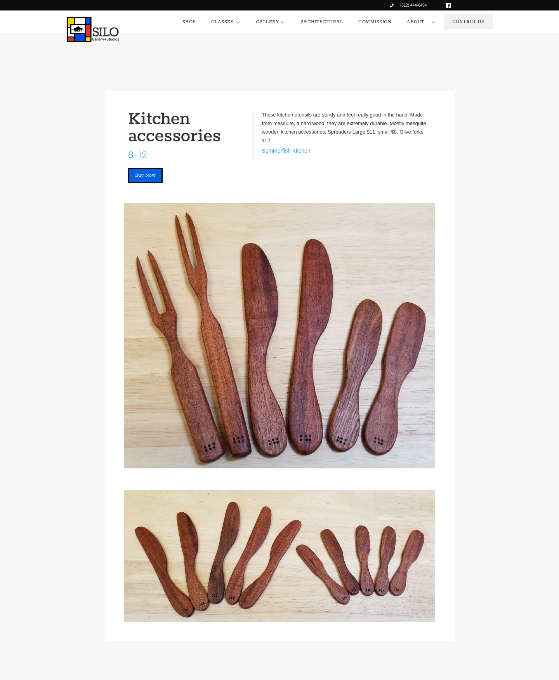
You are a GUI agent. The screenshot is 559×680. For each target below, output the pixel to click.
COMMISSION (374, 22)
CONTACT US (468, 21)
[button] (225, 22)
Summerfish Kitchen (286, 151)
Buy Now (145, 175)
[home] (93, 29)
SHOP (189, 22)
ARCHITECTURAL (321, 22)
